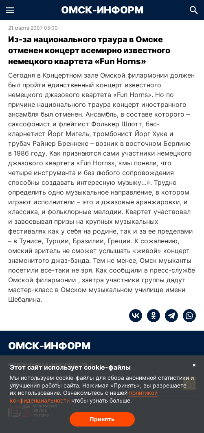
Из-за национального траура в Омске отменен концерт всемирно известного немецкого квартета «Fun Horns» (89, 50)
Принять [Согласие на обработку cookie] (102, 419)
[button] (10, 10)
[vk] (135, 315)
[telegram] (169, 315)
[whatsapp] (187, 315)
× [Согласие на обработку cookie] (194, 364)
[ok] (151, 315)
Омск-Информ (102, 10)
